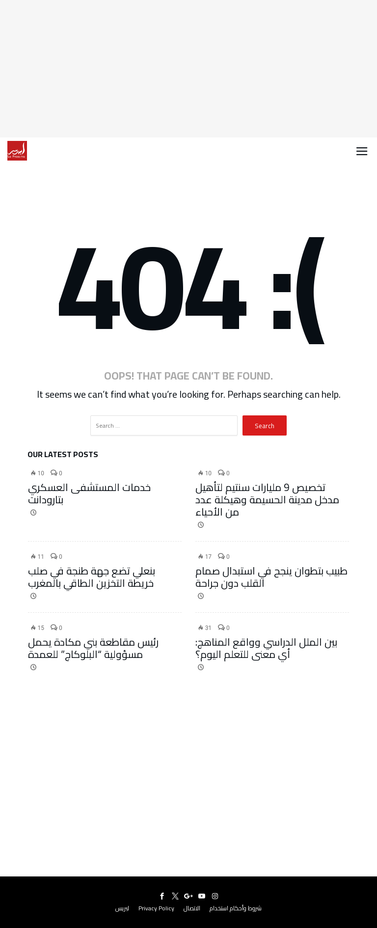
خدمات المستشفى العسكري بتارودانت (89, 493)
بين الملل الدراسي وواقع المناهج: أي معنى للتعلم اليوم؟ (266, 648)
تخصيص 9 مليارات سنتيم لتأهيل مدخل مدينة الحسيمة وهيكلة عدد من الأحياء (267, 499)
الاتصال (192, 908)
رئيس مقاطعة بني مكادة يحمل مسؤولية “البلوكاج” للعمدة (93, 648)
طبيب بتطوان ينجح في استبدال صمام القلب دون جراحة (271, 577)
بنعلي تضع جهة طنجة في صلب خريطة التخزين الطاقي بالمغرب (91, 577)
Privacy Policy (156, 908)
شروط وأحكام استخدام (236, 908)
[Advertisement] (188, 68)
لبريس (122, 908)
